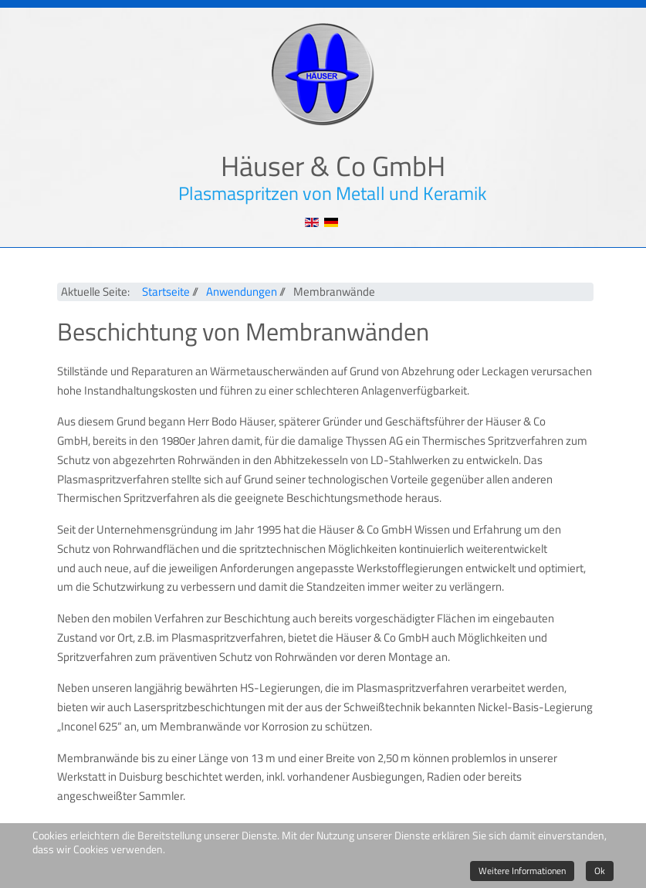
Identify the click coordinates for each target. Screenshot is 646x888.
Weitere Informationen (522, 870)
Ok (599, 870)
